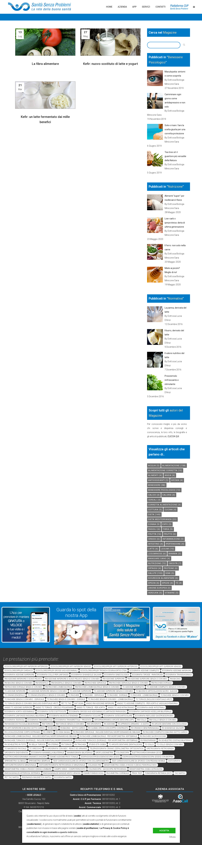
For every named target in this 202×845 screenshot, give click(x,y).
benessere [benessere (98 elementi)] (156, 485)
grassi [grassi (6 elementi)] (154, 539)
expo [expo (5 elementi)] (167, 524)
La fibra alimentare (45, 64)
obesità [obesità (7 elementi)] (175, 563)
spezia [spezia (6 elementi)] (153, 583)
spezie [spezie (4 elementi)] (167, 583)
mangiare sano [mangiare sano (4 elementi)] (159, 558)
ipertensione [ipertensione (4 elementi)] (175, 544)
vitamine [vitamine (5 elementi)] (171, 593)
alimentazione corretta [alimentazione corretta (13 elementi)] (165, 470)
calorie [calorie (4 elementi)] (168, 495)
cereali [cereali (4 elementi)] (154, 500)
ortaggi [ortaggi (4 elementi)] (154, 568)
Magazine (170, 32)
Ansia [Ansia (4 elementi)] (170, 475)
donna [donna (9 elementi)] (154, 524)
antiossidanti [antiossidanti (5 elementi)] (158, 480)
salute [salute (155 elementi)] (155, 573)
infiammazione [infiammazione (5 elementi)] (173, 539)
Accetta (164, 830)
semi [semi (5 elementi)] (169, 573)
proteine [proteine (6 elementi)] (171, 568)
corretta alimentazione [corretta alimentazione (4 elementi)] (164, 504)
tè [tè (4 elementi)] (179, 583)
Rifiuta (172, 837)
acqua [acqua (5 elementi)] (154, 465)
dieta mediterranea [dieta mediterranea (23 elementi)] (162, 519)
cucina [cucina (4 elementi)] (170, 509)
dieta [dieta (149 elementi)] (154, 514)
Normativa (175, 298)
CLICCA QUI (173, 436)
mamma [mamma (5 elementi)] (175, 553)
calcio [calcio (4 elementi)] (154, 495)
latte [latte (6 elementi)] (153, 548)
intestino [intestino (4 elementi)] (155, 544)
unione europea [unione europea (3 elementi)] (159, 588)
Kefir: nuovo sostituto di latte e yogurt (110, 64)
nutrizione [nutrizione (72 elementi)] (157, 563)
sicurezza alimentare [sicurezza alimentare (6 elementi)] (163, 578)
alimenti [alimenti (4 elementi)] (155, 475)
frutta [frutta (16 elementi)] (154, 534)
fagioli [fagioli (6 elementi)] (154, 529)
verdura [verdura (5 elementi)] (155, 593)
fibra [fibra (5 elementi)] (168, 529)
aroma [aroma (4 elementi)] (177, 480)
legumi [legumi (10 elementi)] (167, 548)
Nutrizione (175, 186)
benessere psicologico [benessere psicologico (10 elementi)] (164, 490)
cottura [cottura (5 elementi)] (155, 509)
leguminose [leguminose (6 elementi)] (157, 553)
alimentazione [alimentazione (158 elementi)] (174, 465)
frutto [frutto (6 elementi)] (170, 534)
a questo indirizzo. (68, 832)
